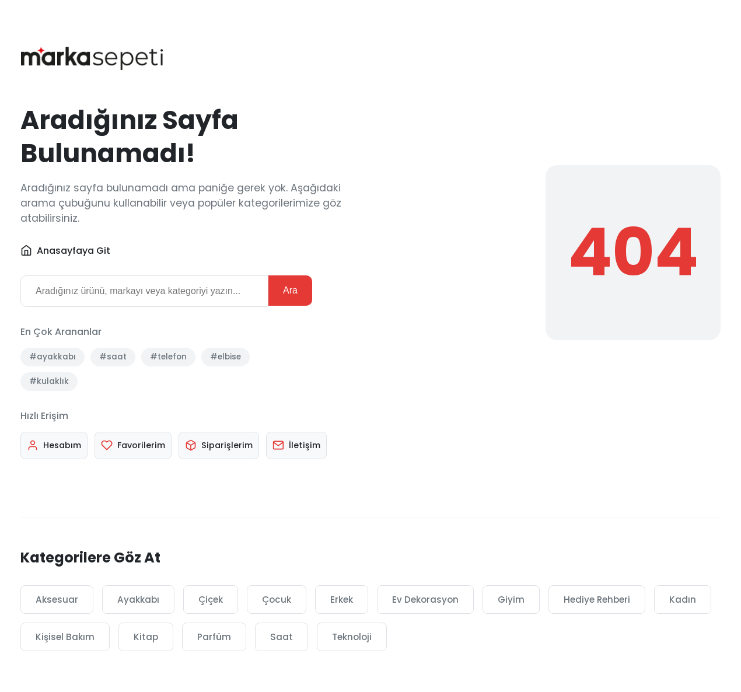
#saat (113, 356)
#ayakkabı (52, 356)
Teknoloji (352, 637)
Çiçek (210, 599)
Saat (281, 637)
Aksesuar (57, 599)
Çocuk (276, 599)
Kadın (682, 599)
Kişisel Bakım (65, 637)
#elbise (225, 356)
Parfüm (214, 637)
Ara (290, 290)
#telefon (168, 356)
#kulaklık (49, 381)
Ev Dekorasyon (425, 599)
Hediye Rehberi (597, 599)
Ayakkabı (138, 599)
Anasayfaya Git (65, 250)
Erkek (341, 599)
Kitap (146, 637)
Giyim (511, 599)
